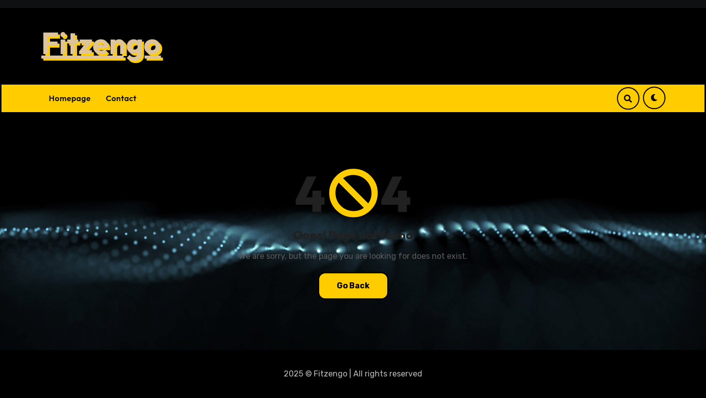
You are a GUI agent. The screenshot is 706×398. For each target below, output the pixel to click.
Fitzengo (101, 43)
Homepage (70, 98)
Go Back (353, 285)
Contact (121, 98)
